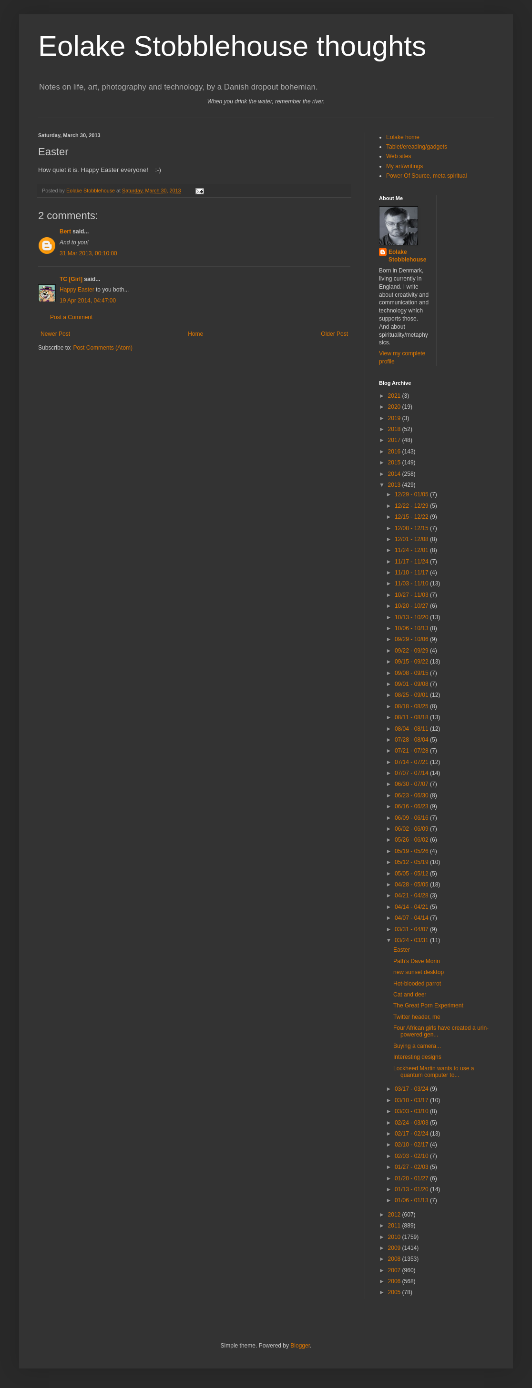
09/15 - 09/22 (412, 661)
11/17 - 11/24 (412, 561)
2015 (395, 462)
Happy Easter (77, 289)
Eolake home (402, 137)
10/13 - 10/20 (412, 617)
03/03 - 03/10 (412, 1111)
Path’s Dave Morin (416, 961)
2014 (395, 474)
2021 (395, 395)
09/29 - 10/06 (412, 639)
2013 (395, 485)
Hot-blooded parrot (417, 983)
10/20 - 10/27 (412, 606)
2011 (395, 1225)
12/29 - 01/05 (412, 494)
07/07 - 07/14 (412, 773)
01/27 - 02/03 (412, 1167)
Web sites (398, 156)
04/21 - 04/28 (412, 895)
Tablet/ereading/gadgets (416, 146)
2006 (395, 1281)
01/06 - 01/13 (412, 1200)
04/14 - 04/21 (412, 907)
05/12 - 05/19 (412, 862)
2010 (395, 1237)
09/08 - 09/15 (412, 673)
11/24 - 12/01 (412, 550)
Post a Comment (71, 317)
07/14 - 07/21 (412, 762)
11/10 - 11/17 (412, 572)
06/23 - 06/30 (412, 795)
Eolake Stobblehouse (407, 256)
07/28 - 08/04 (412, 739)
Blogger (300, 1345)
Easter (401, 949)
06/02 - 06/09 (412, 828)
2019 (395, 418)
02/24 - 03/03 (412, 1122)
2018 (395, 429)
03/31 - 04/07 (412, 929)
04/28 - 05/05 (412, 884)
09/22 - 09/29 (412, 650)
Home (195, 334)
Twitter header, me (416, 1017)
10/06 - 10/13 (412, 628)
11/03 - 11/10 (412, 583)
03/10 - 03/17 (412, 1100)
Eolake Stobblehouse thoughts (232, 46)
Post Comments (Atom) (103, 347)
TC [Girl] (71, 279)
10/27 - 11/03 (412, 595)
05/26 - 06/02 (412, 839)
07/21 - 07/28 (412, 750)
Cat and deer (409, 994)
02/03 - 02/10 (412, 1156)
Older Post (334, 334)
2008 (395, 1259)
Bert (65, 231)
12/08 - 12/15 (412, 528)
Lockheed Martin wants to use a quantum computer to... (433, 1071)
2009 (395, 1248)
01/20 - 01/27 (412, 1178)
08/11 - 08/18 (412, 717)
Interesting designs (417, 1057)
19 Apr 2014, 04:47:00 (88, 300)
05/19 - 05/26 (412, 851)
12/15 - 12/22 (412, 516)
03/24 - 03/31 (412, 940)
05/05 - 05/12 (412, 873)
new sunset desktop (418, 972)
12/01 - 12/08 (412, 539)
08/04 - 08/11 (412, 728)
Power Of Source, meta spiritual (426, 175)
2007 (395, 1270)
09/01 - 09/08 (412, 684)
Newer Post (55, 334)
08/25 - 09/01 (412, 695)
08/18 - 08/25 (412, 706)
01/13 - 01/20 (412, 1189)
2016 (395, 451)
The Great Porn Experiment (428, 1005)
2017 (395, 440)
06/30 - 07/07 (412, 784)
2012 (395, 1214)
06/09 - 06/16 (412, 818)
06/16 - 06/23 (412, 806)
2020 (395, 406)
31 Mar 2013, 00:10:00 (88, 253)
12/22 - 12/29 (412, 506)
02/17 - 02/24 (412, 1133)
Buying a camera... (417, 1046)
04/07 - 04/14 (412, 918)
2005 (395, 1292)
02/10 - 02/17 (412, 1144)
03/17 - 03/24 (412, 1089)
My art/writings (404, 166)
